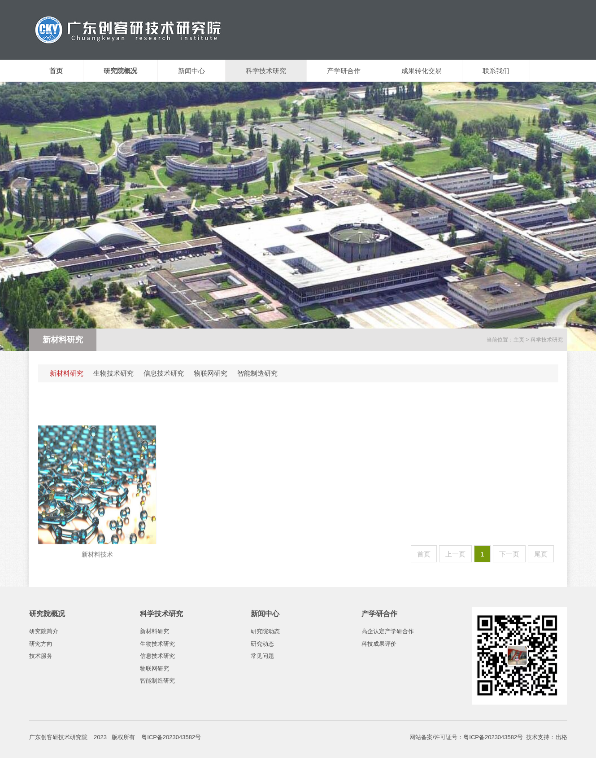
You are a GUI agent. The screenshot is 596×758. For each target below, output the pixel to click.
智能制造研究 (257, 373)
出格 (561, 737)
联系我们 (496, 70)
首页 (424, 554)
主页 (518, 340)
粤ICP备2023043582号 (493, 737)
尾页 (541, 554)
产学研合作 (344, 70)
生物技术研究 (113, 373)
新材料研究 (66, 373)
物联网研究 (210, 373)
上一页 (455, 554)
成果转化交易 (421, 70)
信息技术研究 (164, 373)
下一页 (509, 554)
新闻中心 (191, 70)
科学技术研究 (266, 70)
